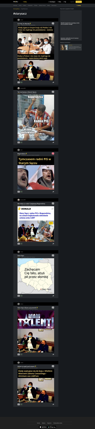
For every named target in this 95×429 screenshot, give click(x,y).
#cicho (27, 25)
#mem (22, 257)
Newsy (48, 5)
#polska (23, 25)
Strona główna (16, 8)
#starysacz (28, 93)
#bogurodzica (33, 25)
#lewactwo (27, 367)
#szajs (29, 25)
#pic (30, 257)
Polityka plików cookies (57, 423)
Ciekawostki (30, 5)
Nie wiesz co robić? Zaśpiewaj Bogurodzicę (31, 203)
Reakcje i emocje (42, 5)
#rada (24, 309)
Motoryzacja (54, 5)
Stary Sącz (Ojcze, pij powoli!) (28, 308)
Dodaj (25, 1)
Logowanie (72, 1)
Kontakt (38, 423)
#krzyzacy (24, 155)
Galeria (24, 5)
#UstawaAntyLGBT (33, 93)
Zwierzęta (15, 5)
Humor (20, 5)
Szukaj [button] (79, 5)
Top (65, 1)
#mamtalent (27, 309)
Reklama (43, 423)
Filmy (60, 1)
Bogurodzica (22, 154)
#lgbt (24, 367)
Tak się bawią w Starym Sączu (27, 92)
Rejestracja (79, 1)
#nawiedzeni (37, 155)
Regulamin (49, 423)
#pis (25, 25)
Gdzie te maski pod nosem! (27, 366)
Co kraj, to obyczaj (24, 23)
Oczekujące (52, 1)
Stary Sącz (21, 255)
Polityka (35, 5)
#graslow (28, 257)
